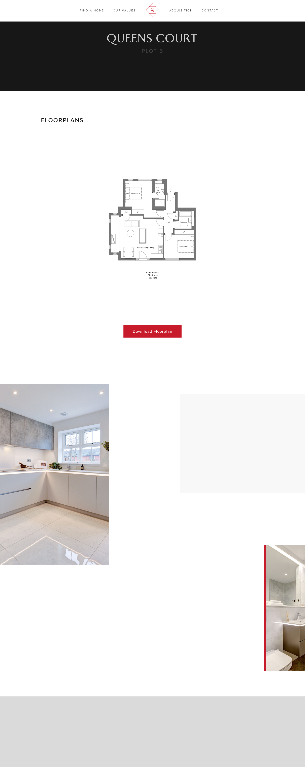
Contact (210, 10)
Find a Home (92, 10)
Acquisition (181, 10)
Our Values (124, 10)
